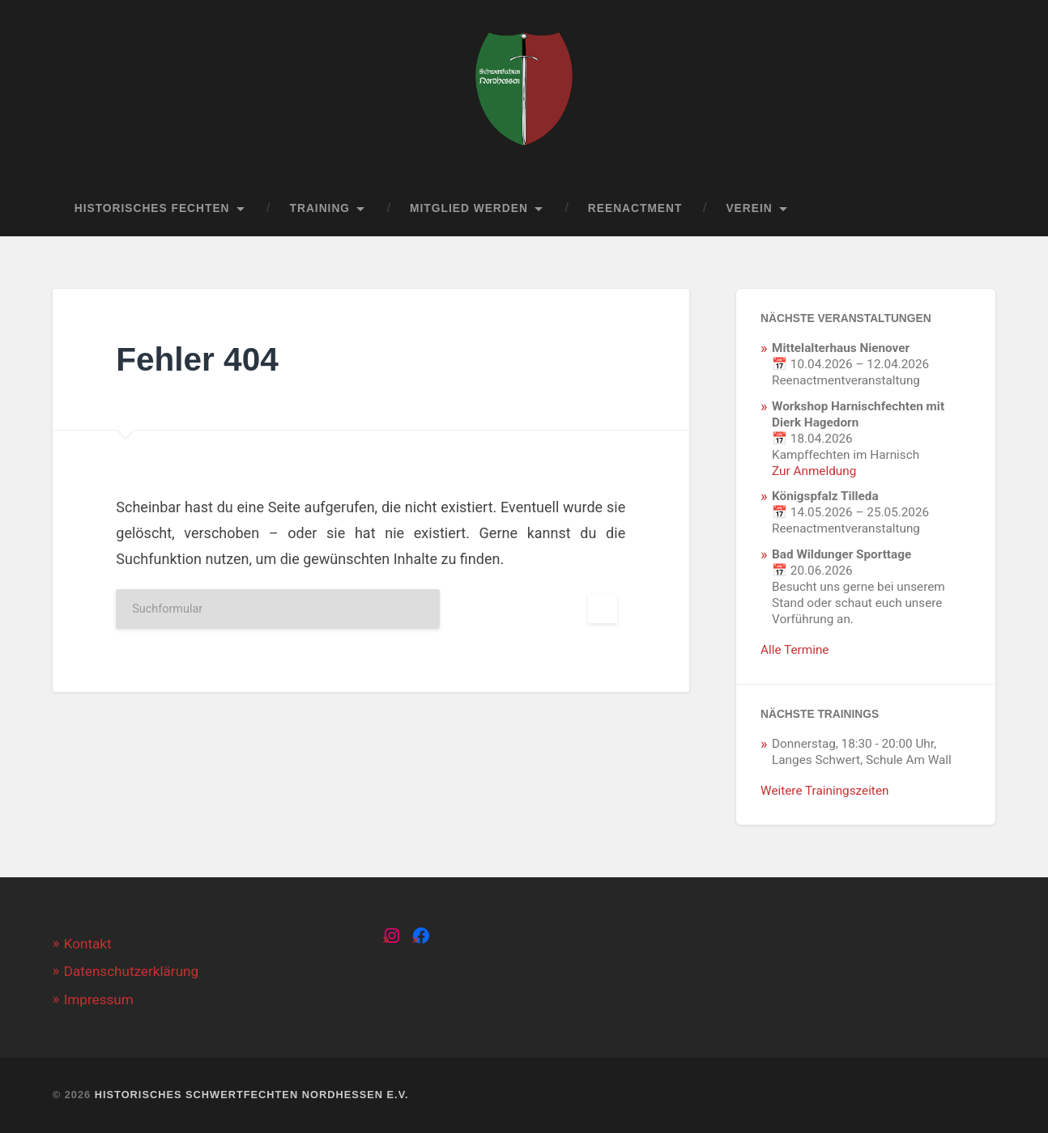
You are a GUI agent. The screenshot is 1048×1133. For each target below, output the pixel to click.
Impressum (99, 999)
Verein (749, 208)
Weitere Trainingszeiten (824, 790)
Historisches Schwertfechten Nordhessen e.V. (252, 1094)
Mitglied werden (469, 208)
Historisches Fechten (152, 208)
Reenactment (635, 208)
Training (320, 208)
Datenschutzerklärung (131, 971)
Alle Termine (794, 650)
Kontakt (88, 944)
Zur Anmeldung (814, 471)
